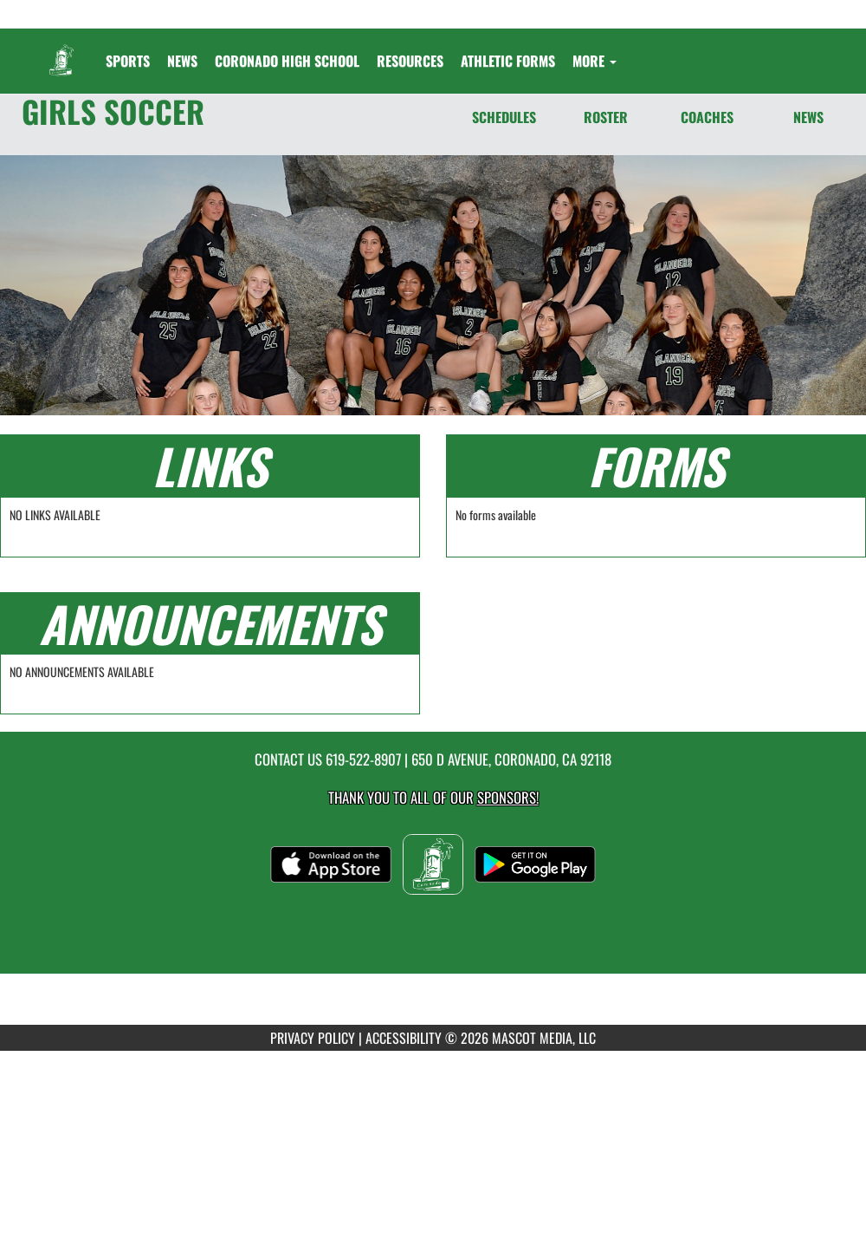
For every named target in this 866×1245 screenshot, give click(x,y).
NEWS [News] (808, 117)
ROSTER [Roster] (606, 117)
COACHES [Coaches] (707, 117)
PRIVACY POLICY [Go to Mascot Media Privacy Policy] (312, 1037)
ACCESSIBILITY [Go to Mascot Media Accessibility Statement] (403, 1037)
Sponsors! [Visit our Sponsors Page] (508, 797)
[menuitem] (182, 61)
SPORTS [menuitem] (128, 60)
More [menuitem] (594, 60)
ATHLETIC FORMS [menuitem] (508, 60)
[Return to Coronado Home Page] (61, 50)
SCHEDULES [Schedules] (504, 117)
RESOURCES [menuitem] (410, 60)
